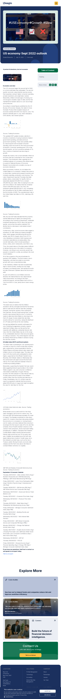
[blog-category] (9, 48)
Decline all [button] (47, 695)
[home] (7, 3)
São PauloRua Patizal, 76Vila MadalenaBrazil (7, 682)
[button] (56, 3)
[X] (55, 87)
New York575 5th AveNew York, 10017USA (7, 674)
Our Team (46, 680)
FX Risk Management (31, 672)
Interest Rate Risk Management (30, 680)
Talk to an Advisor (30, 657)
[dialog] (30, 693)
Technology (29, 674)
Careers (46, 677)
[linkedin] (50, 87)
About (45, 672)
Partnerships (47, 674)
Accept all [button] (48, 691)
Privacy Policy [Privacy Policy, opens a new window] (23, 695)
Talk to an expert (8, 555)
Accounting (29, 677)
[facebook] (53, 87)
